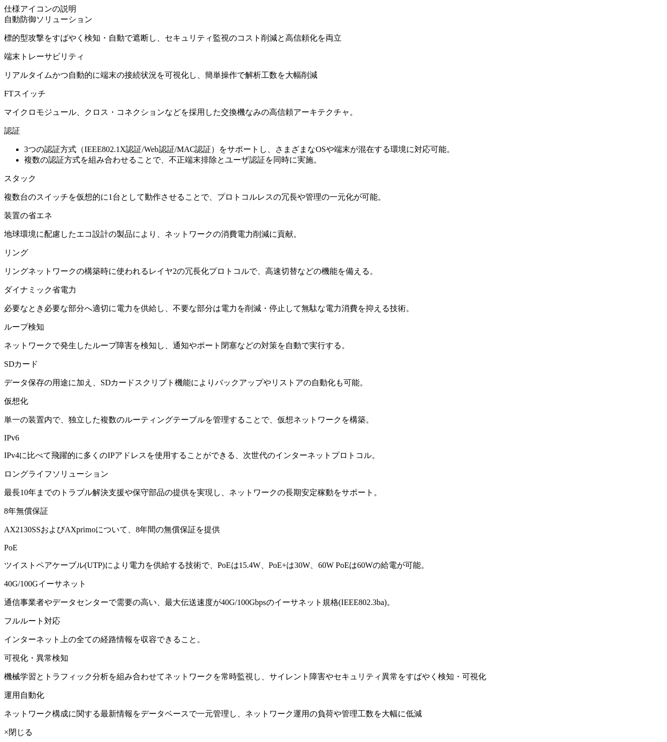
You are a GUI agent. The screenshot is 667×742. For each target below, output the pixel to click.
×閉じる (18, 732)
